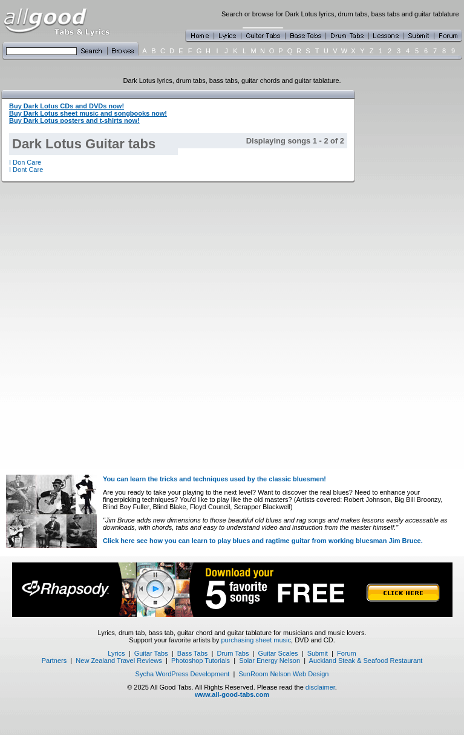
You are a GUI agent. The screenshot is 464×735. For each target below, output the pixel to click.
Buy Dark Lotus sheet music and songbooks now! (88, 113)
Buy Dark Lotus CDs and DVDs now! (66, 106)
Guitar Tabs (151, 653)
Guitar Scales (278, 653)
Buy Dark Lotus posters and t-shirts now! (74, 120)
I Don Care (25, 162)
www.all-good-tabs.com (232, 694)
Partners (54, 660)
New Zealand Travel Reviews (119, 660)
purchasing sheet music (256, 640)
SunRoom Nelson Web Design (283, 673)
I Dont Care (26, 169)
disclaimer (320, 687)
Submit (317, 653)
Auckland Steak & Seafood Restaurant (366, 660)
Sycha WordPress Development (183, 673)
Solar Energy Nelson (269, 660)
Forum (346, 653)
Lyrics (116, 653)
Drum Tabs (233, 653)
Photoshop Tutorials (200, 660)
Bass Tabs (192, 653)
